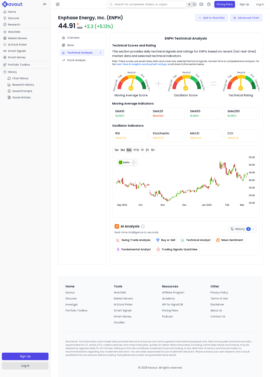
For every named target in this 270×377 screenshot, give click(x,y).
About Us (216, 310)
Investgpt (72, 304)
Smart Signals (123, 310)
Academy (168, 298)
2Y (147, 150)
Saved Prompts (19, 91)
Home (9, 12)
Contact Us (217, 316)
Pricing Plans (225, 4)
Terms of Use (219, 298)
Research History (20, 85)
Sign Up (25, 356)
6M (129, 150)
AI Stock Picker (123, 304)
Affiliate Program (173, 292)
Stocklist (119, 322)
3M (122, 150)
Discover (11, 18)
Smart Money (122, 316)
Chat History (17, 78)
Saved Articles (19, 97)
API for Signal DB (172, 304)
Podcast (167, 316)
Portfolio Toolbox (16, 65)
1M (116, 150)
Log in (25, 366)
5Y (153, 150)
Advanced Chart (246, 18)
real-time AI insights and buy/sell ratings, (141, 64)
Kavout (70, 292)
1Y (142, 150)
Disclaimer (217, 304)
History (10, 72)
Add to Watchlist (211, 18)
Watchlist (120, 292)
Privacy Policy (219, 292)
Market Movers (123, 298)
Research (11, 24)
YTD (136, 150)
